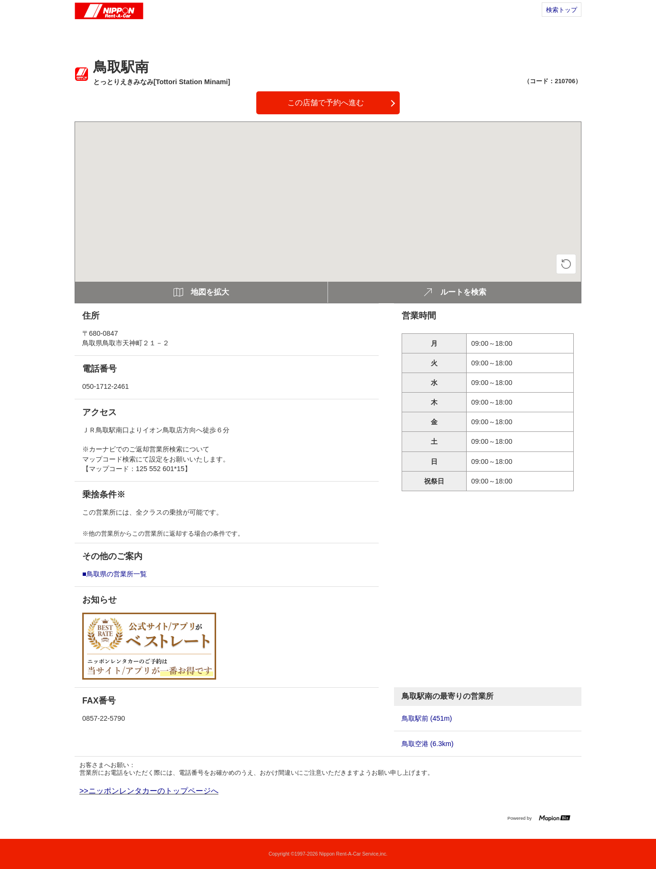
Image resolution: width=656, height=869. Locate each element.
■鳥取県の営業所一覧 (114, 574)
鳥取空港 (428, 744)
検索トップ (561, 9)
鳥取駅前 (427, 718)
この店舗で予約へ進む (325, 103)
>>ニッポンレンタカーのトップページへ (149, 791)
